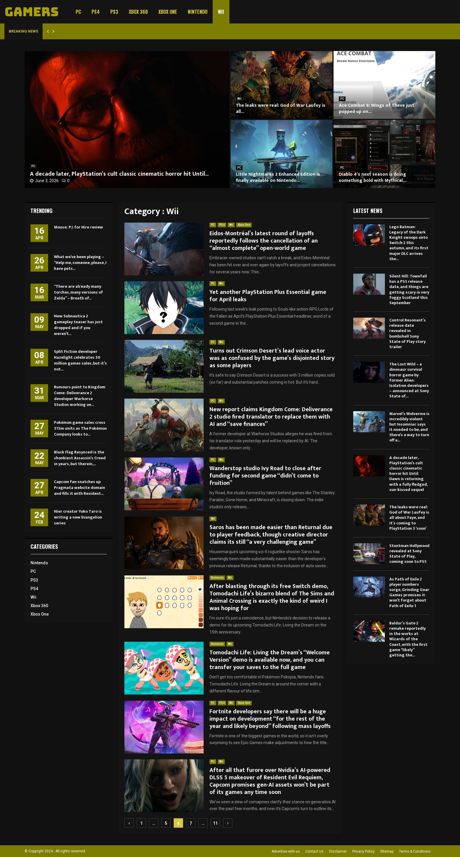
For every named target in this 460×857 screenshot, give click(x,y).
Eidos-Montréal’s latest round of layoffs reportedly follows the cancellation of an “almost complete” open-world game (263, 240)
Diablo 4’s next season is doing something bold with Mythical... (372, 177)
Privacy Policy (363, 851)
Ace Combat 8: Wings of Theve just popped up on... (376, 108)
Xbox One (167, 11)
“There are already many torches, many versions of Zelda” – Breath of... (78, 292)
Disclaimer (338, 851)
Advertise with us (286, 851)
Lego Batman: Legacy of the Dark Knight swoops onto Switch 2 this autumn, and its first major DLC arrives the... (408, 242)
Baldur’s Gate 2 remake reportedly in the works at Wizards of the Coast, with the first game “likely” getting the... (408, 639)
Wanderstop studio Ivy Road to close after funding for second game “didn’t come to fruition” (265, 475)
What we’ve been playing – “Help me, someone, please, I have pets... (80, 262)
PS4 (96, 11)
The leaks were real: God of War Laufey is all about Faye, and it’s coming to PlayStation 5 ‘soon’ (409, 518)
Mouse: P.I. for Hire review (78, 227)
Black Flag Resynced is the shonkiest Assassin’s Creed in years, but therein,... (80, 458)
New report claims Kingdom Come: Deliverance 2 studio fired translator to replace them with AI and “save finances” (271, 416)
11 (215, 823)
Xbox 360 (138, 11)
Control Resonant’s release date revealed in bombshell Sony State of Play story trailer (407, 333)
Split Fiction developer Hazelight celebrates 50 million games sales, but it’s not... (80, 360)
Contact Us (314, 851)
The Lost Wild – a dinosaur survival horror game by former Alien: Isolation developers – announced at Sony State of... (409, 380)
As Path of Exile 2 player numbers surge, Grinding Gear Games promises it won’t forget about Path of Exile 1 (409, 592)
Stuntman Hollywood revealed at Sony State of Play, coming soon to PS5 (409, 553)
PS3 (114, 11)
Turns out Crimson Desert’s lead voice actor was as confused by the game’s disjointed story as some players (271, 358)
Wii (221, 11)
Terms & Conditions (415, 851)
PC (78, 11)
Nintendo (197, 11)
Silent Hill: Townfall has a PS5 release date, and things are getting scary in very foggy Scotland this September (409, 289)
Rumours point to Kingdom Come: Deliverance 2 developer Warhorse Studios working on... (79, 396)
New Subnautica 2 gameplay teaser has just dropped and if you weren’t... (78, 325)
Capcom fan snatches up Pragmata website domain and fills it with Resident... (79, 487)
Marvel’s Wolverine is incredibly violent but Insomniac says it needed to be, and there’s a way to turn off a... (409, 427)
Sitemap (386, 851)
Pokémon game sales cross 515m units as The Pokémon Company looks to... (80, 428)
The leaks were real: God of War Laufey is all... (280, 108)
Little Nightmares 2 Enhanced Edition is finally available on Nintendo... (278, 177)
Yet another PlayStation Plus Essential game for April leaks (267, 295)
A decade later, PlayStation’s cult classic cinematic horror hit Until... (119, 174)
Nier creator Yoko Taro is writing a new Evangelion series (78, 517)
